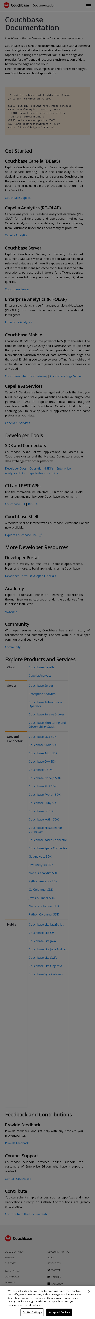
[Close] (89, 1291)
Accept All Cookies (59, 1312)
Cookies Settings (32, 1312)
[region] (47, 1302)
